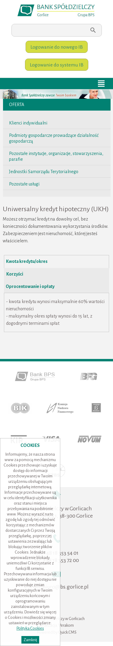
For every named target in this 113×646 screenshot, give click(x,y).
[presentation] (56, 261)
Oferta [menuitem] (16, 104)
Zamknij (30, 640)
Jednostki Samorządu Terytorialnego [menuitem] (43, 171)
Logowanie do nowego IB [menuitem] (56, 47)
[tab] (56, 261)
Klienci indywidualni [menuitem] (28, 123)
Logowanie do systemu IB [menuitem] (56, 65)
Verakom (66, 625)
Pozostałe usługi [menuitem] (24, 184)
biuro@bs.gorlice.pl (65, 587)
